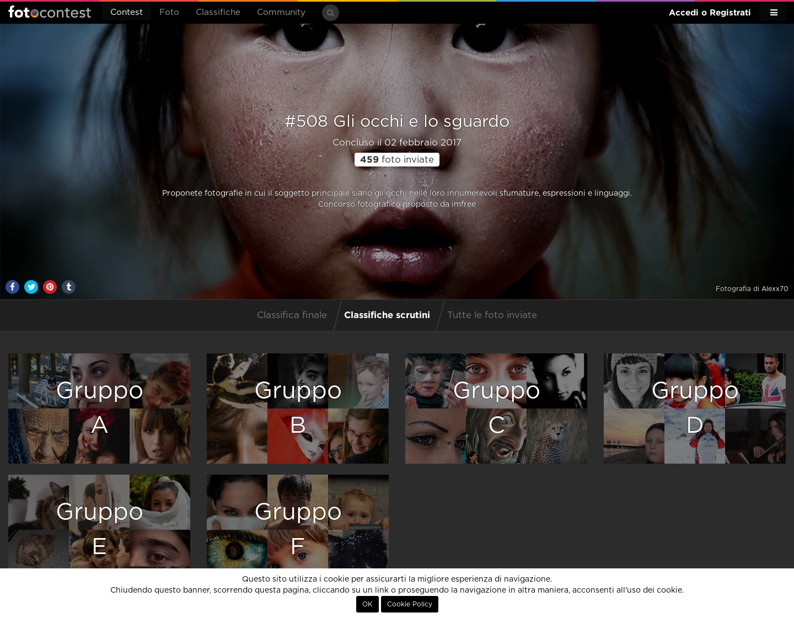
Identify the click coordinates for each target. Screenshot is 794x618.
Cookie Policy (409, 604)
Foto (169, 12)
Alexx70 (774, 289)
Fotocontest (49, 11)
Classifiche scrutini (387, 314)
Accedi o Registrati (710, 12)
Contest (126, 12)
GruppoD (695, 408)
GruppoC (496, 408)
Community (281, 12)
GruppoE (99, 529)
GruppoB (298, 408)
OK (367, 604)
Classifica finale (292, 315)
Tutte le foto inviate (492, 315)
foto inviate (397, 159)
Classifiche (218, 12)
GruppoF (298, 529)
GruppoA (99, 408)
